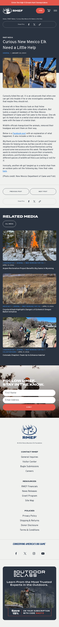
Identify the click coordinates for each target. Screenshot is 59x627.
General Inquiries (29, 457)
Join (40, 11)
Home (4, 19)
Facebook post (19, 133)
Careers (29, 471)
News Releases (29, 491)
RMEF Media (11, 19)
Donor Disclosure (29, 525)
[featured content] (29, 593)
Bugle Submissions (29, 466)
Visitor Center (29, 461)
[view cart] (49, 11)
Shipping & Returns (29, 520)
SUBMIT (29, 407)
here (5, 171)
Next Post (43, 192)
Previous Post (16, 192)
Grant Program (29, 496)
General (6, 53)
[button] (29, 24)
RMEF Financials (29, 486)
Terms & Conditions (29, 530)
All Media (9, 224)
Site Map (29, 500)
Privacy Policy (29, 516)
